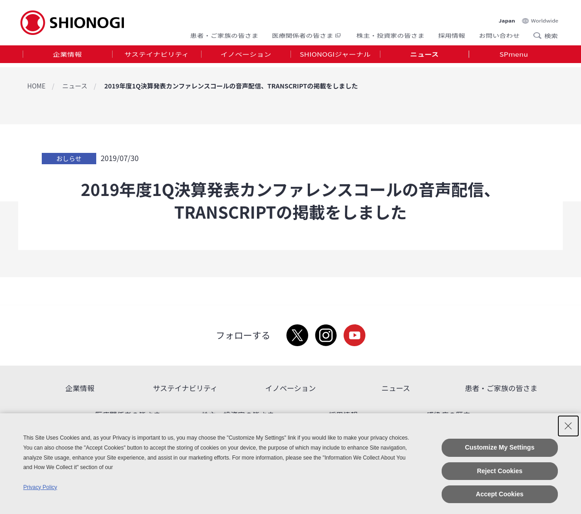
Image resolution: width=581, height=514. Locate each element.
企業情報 (67, 56)
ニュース (424, 56)
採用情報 (451, 33)
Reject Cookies (499, 471)
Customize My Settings (499, 447)
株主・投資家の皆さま (390, 33)
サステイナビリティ (156, 56)
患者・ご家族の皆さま (224, 33)
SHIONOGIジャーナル (335, 56)
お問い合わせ (499, 33)
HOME (36, 85)
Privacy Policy (40, 487)
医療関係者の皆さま (307, 33)
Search (540, 33)
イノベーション (246, 56)
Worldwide (544, 14)
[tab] (67, 56)
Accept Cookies (499, 494)
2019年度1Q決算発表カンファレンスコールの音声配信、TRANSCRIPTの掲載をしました (231, 85)
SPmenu (513, 56)
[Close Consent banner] (568, 426)
